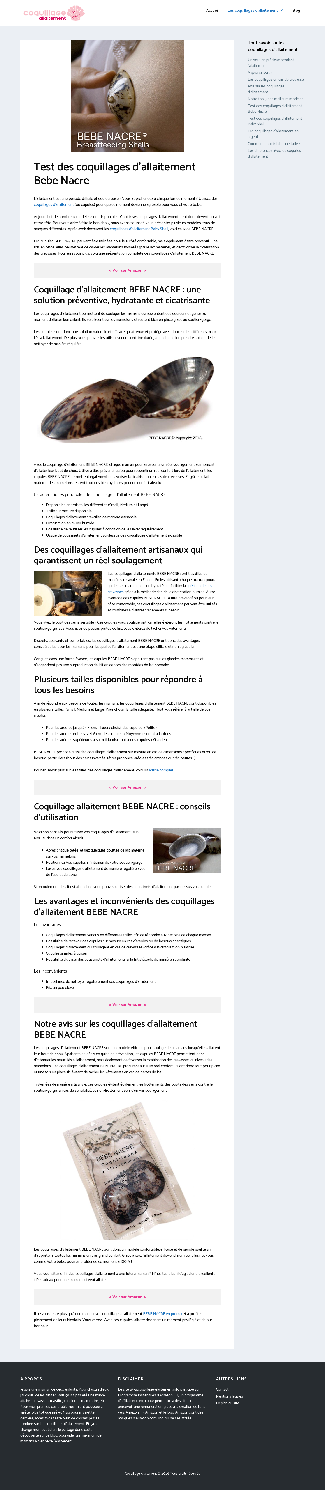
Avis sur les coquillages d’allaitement (266, 89)
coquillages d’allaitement (54, 204)
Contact (222, 1389)
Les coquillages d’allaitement (258, 10)
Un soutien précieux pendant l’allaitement (271, 63)
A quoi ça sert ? (260, 72)
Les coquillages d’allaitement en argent (273, 134)
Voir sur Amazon (127, 270)
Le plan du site (227, 1403)
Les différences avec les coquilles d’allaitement (274, 153)
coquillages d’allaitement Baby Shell (139, 229)
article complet (161, 770)
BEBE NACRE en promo (162, 1314)
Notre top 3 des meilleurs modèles (275, 99)
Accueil (212, 10)
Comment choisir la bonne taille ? (274, 144)
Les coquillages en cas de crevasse (276, 79)
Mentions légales (229, 1396)
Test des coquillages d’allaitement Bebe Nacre (275, 109)
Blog (296, 10)
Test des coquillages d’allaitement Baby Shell (275, 121)
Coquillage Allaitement (141, 1473)
